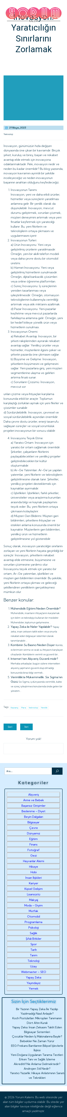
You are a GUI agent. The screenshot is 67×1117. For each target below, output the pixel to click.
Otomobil (33, 916)
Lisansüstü (33, 894)
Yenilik (44, 707)
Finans (33, 844)
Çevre (33, 828)
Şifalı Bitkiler (33, 938)
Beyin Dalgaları (33, 816)
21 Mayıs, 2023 (15, 128)
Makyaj (33, 900)
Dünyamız (33, 833)
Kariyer (33, 883)
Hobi (34, 872)
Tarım (33, 955)
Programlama (33, 922)
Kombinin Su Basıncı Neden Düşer (33, 645)
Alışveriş (33, 794)
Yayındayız (34, 983)
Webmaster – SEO (33, 972)
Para (23, 707)
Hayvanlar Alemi (33, 861)
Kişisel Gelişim (33, 889)
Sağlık (33, 933)
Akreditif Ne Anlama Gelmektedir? (37, 1064)
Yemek (33, 988)
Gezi (33, 855)
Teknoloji (8, 134)
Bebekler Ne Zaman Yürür (37, 1041)
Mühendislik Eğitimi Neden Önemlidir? (36, 608)
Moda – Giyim (33, 905)
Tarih (33, 949)
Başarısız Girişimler (33, 805)
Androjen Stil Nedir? (37, 1068)
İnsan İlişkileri (33, 877)
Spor (33, 944)
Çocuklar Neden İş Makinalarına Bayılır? (37, 1036)
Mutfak (33, 911)
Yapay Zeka (33, 977)
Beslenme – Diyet (33, 811)
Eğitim (33, 839)
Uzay (33, 966)
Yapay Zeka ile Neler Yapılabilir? (31, 626)
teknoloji (33, 707)
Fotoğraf (33, 850)
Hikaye (33, 866)
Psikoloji (33, 927)
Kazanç (14, 707)
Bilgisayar (33, 822)
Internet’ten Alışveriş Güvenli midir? (34, 658)
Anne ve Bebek (33, 800)
